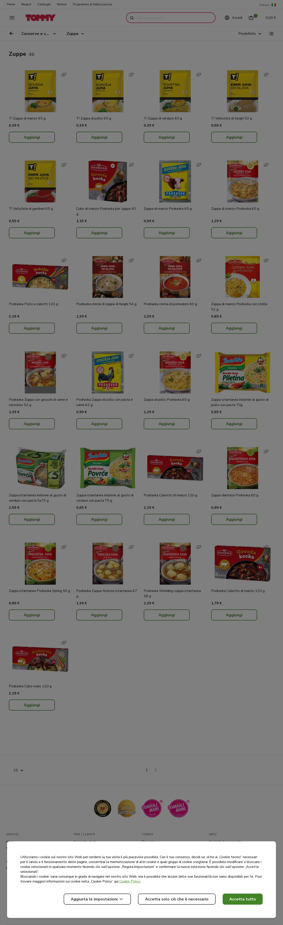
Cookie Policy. (130, 881)
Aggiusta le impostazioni (97, 899)
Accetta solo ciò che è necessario (176, 899)
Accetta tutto (242, 899)
